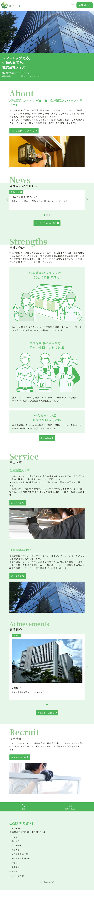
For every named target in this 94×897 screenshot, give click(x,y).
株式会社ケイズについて (22, 130)
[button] (87, 199)
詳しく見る (16, 502)
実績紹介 (16, 687)
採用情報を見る (18, 757)
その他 (16, 635)
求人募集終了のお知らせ (24, 196)
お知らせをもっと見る (45, 223)
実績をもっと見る (46, 712)
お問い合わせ (85, 5)
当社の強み (46, 438)
